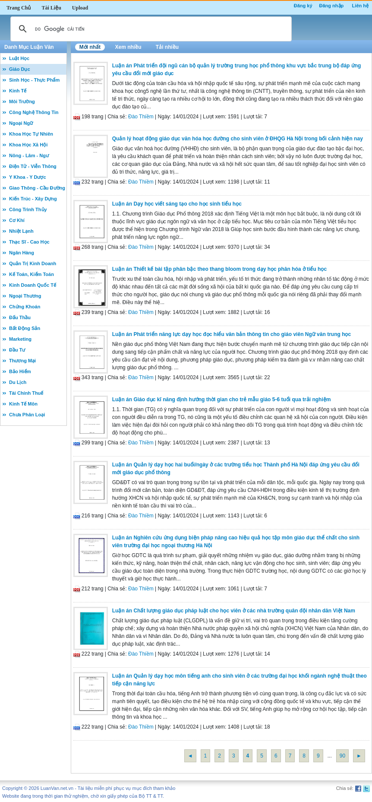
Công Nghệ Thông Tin (34, 112)
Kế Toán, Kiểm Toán (31, 274)
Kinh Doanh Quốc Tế (32, 285)
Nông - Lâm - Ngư (29, 155)
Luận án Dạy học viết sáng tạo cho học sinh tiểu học (177, 204)
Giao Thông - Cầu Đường (37, 187)
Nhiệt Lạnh (21, 231)
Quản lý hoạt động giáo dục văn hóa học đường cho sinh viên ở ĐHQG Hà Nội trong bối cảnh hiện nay (237, 139)
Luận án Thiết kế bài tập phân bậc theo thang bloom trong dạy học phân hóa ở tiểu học (219, 269)
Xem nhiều (128, 47)
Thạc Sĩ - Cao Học (29, 241)
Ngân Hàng (21, 252)
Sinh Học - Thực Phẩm (34, 79)
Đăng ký (303, 5)
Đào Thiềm (141, 117)
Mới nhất (90, 47)
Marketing (20, 339)
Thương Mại (22, 360)
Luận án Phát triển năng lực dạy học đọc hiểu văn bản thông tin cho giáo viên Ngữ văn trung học (231, 334)
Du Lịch (17, 382)
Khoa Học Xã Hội (28, 144)
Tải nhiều (167, 47)
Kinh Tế (17, 90)
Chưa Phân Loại (27, 414)
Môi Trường (22, 101)
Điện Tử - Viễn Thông (33, 166)
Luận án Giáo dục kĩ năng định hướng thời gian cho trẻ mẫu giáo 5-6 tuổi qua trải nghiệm (221, 399)
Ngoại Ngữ (21, 123)
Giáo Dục (19, 69)
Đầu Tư (17, 349)
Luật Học (19, 58)
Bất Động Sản (24, 328)
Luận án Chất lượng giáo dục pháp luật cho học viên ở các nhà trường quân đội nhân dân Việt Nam (233, 611)
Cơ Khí (17, 220)
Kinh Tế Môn (23, 403)
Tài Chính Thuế (26, 393)
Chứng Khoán (24, 306)
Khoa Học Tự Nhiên (31, 133)
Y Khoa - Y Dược (27, 177)
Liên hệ (360, 5)
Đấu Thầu (20, 317)
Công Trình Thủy (28, 209)
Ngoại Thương (25, 295)
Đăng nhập (331, 5)
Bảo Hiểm (20, 371)
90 (342, 756)
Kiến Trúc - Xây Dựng (33, 198)
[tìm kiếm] (150, 29)
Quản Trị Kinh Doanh (32, 263)
